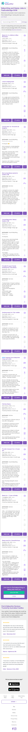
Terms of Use (14, 715)
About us (14, 721)
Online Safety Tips (21, 696)
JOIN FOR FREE (14, 592)
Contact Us (14, 725)
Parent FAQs (5, 696)
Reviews (14, 709)
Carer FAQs (12, 696)
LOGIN (14, 596)
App (14, 706)
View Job (6, 75)
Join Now (3, 17)
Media (14, 712)
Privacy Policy (14, 718)
